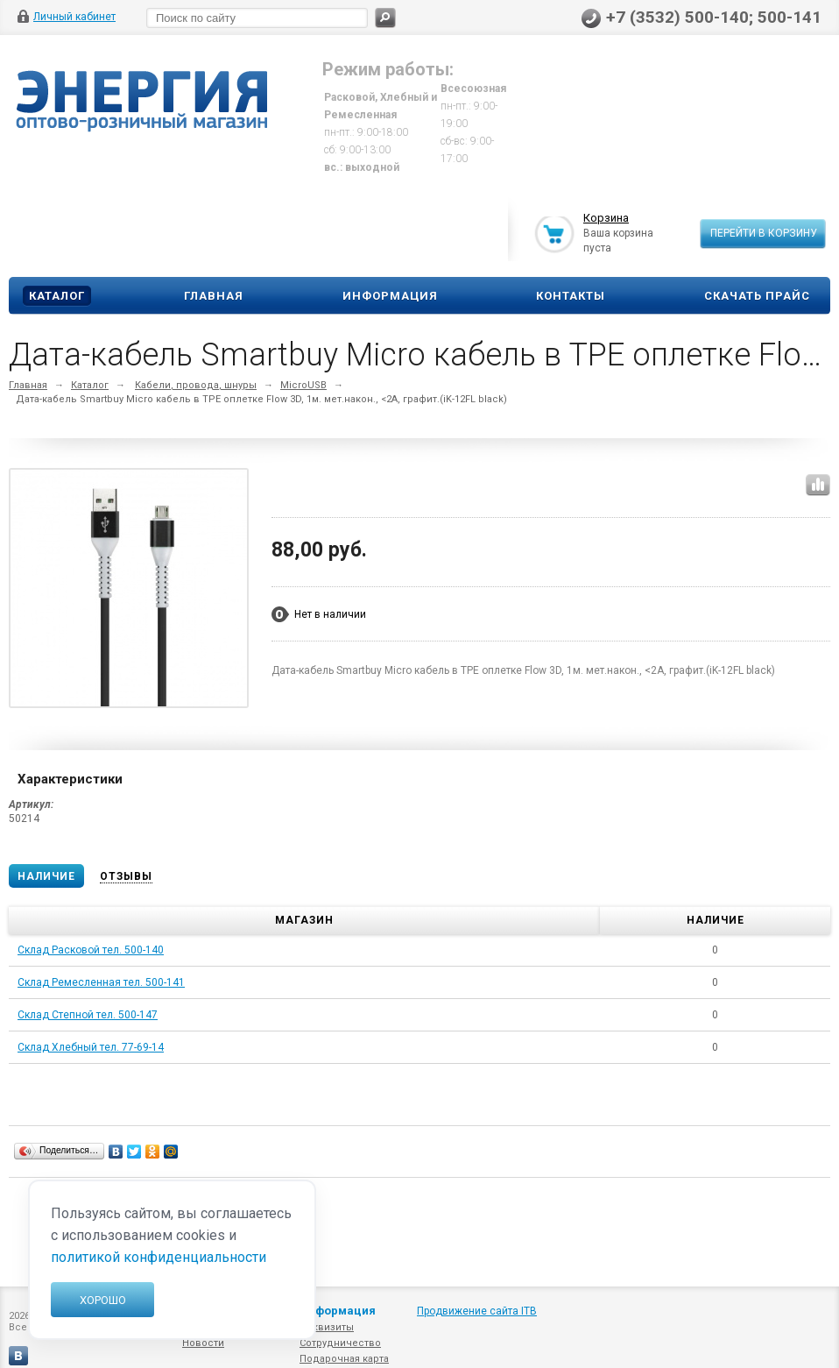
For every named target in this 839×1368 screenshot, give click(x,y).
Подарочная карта (344, 1358)
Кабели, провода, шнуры (196, 385)
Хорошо (103, 1300)
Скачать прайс (757, 295)
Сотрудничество (340, 1343)
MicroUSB (303, 385)
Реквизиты (327, 1327)
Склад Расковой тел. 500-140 (91, 950)
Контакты (570, 295)
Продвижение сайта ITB (477, 1311)
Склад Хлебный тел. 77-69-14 (91, 1047)
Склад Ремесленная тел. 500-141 (101, 982)
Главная (213, 295)
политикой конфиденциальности (158, 1257)
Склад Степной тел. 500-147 (88, 1015)
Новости (203, 1343)
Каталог (57, 295)
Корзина (606, 218)
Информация (390, 295)
